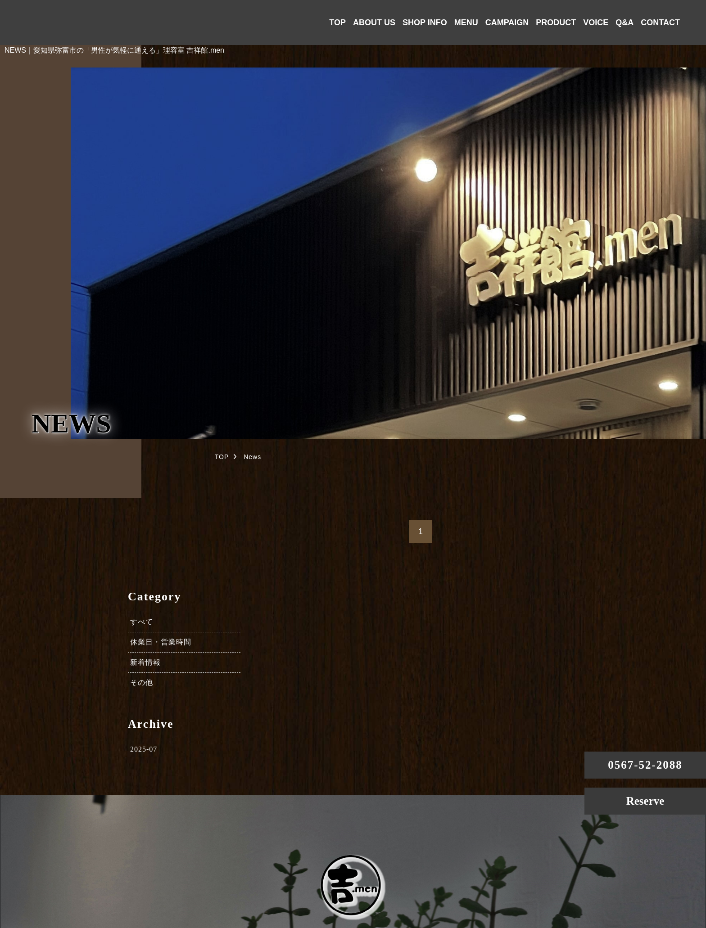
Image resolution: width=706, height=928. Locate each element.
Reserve (645, 801)
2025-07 (143, 749)
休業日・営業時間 (160, 642)
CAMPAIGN (507, 22)
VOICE (595, 22)
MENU (466, 22)
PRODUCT (556, 22)
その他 (141, 682)
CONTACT (660, 22)
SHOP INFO (425, 22)
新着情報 (145, 662)
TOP (337, 22)
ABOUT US (374, 22)
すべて (141, 622)
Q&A (624, 22)
